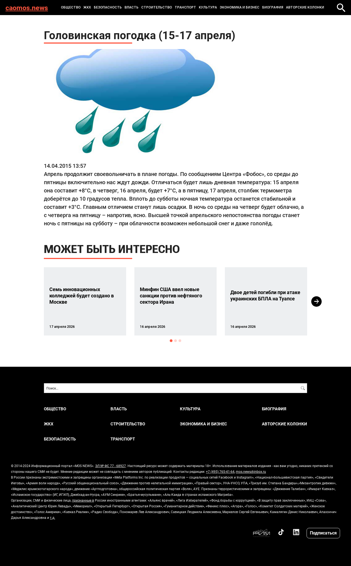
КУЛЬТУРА (208, 7)
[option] (85, 301)
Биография (272, 7)
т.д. (52, 517)
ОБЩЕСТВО (71, 7)
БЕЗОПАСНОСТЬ (108, 7)
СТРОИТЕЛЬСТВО (156, 7)
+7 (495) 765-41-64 (220, 471)
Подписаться (323, 533)
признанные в (83, 500)
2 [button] (175, 340)
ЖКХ (87, 7)
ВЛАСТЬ (131, 7)
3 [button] (180, 340)
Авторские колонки (305, 7)
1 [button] (171, 340)
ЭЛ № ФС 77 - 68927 (110, 465)
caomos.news (26, 7)
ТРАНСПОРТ (185, 7)
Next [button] (316, 301)
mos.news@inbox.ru (251, 471)
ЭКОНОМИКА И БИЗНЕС (239, 7)
